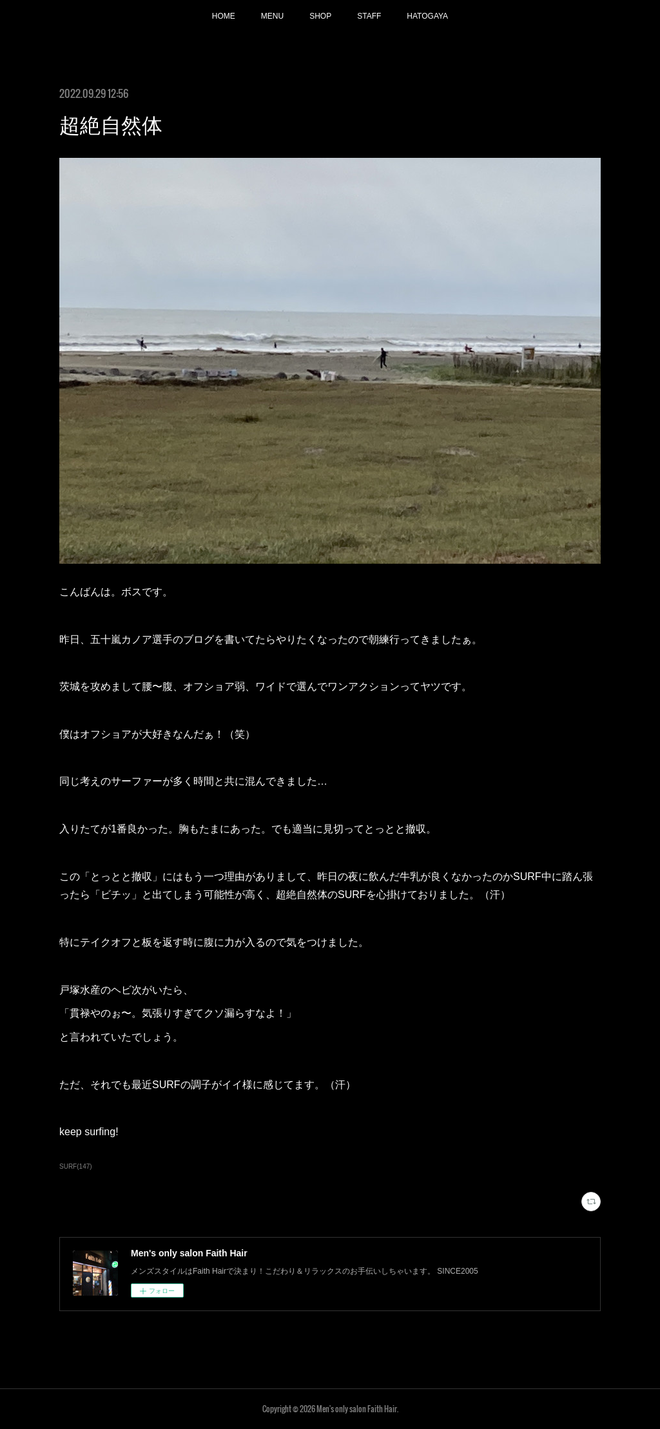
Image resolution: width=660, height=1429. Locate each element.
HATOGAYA (427, 16)
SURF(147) (75, 1166)
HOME (223, 16)
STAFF (369, 16)
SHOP (320, 16)
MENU (272, 16)
